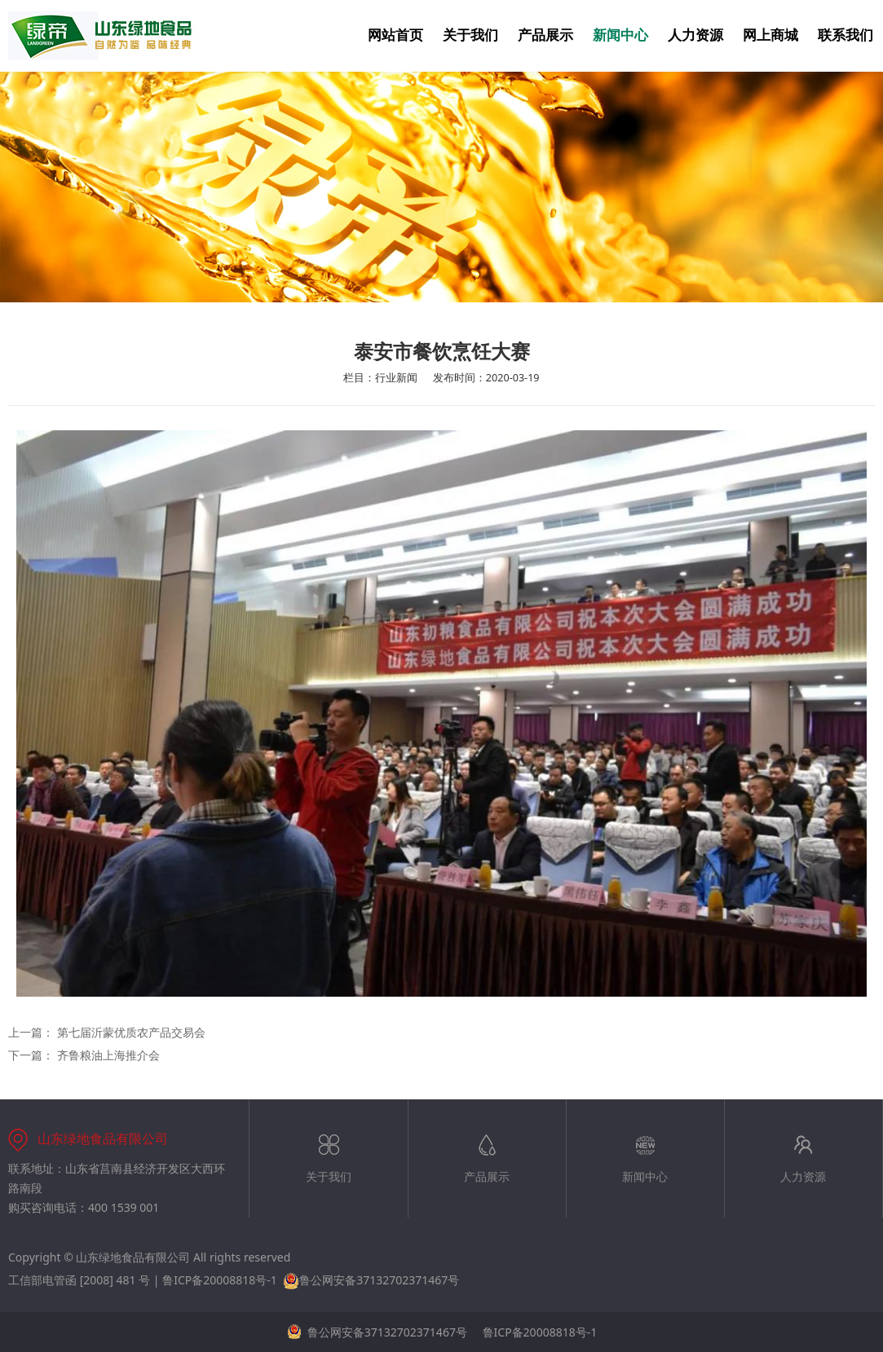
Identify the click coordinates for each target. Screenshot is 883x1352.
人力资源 (695, 35)
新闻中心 (620, 35)
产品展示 (545, 35)
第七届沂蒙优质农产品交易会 (131, 1032)
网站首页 (395, 35)
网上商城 (770, 35)
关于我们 (470, 35)
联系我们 (845, 35)
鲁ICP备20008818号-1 (219, 1280)
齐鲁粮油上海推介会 (108, 1055)
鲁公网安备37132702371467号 (371, 1280)
